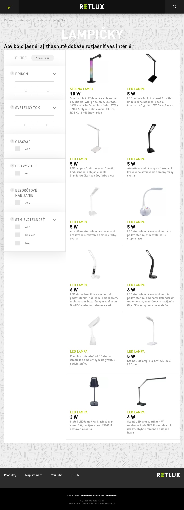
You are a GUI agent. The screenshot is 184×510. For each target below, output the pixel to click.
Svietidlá (41, 20)
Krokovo (30, 234)
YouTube (56, 475)
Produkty (10, 475)
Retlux (8, 20)
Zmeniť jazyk (92, 495)
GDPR (75, 475)
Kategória (24, 20)
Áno (27, 148)
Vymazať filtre (42, 58)
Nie (27, 243)
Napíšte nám (33, 475)
